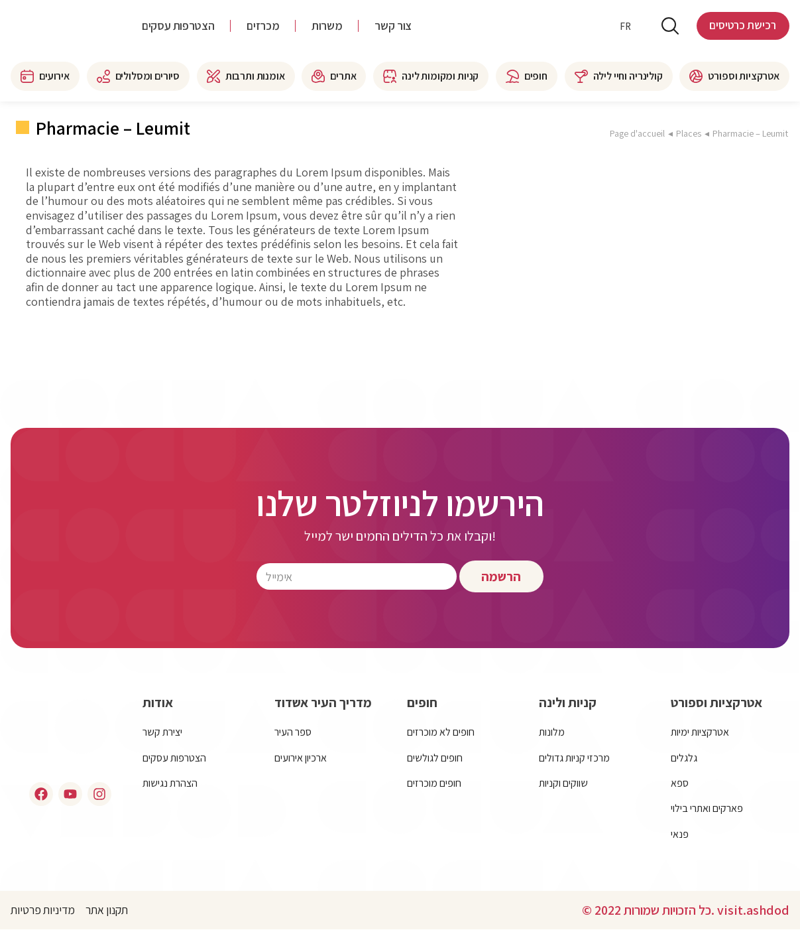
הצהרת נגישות (170, 783)
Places (688, 133)
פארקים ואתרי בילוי (707, 808)
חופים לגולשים (435, 758)
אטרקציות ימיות (700, 732)
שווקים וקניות (563, 783)
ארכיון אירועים (300, 758)
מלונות (552, 732)
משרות (327, 26)
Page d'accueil (637, 133)
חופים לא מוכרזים (441, 732)
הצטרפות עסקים (178, 26)
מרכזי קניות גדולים (574, 758)
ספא (680, 783)
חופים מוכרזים (434, 783)
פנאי (680, 834)
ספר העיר (293, 732)
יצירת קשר (162, 732)
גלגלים (684, 758)
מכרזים (263, 26)
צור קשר (392, 26)
